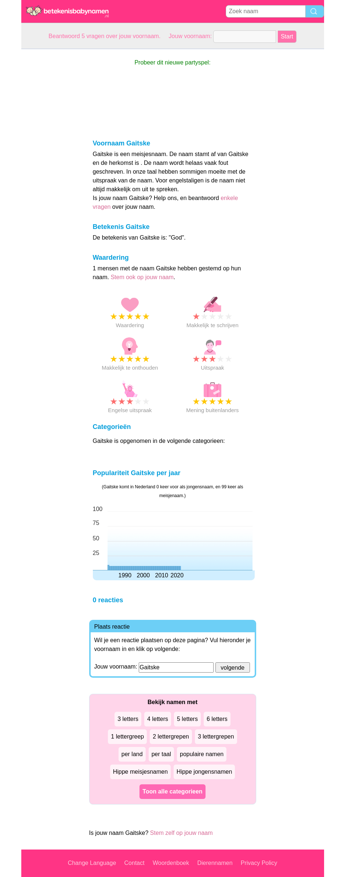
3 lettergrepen (216, 736)
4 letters (157, 719)
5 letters (187, 719)
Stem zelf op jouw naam (181, 833)
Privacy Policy (259, 863)
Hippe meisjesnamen (140, 772)
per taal (161, 754)
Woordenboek (171, 863)
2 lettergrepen (171, 736)
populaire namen (202, 754)
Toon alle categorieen (172, 791)
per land (132, 754)
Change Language (92, 863)
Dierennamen (214, 863)
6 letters (217, 719)
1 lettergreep (127, 736)
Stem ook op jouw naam (142, 277)
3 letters (127, 719)
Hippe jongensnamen (204, 772)
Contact (134, 863)
